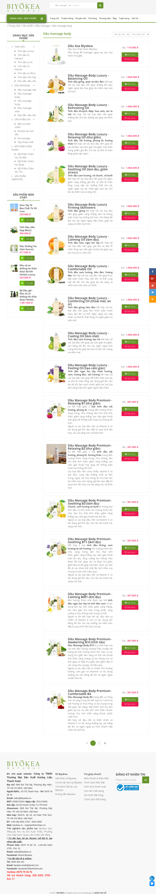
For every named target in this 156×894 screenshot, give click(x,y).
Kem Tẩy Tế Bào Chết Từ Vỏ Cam (28, 208)
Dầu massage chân (23, 109)
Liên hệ (135, 18)
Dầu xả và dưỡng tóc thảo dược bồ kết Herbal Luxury (28, 270)
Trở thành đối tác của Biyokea (66, 788)
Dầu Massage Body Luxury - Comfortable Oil (88, 267)
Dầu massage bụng (23, 102)
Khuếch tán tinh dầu (24, 133)
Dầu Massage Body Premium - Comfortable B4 (90, 692)
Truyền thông (67, 18)
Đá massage (22, 138)
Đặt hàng (130, 54)
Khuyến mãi (80, 18)
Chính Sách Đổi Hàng (95, 799)
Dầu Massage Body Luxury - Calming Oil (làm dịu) (88, 238)
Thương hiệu (105, 18)
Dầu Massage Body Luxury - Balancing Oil (88, 77)
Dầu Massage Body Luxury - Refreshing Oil (88, 106)
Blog (115, 18)
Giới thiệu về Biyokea (65, 778)
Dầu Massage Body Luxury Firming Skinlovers (87, 206)
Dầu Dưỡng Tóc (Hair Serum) (28, 248)
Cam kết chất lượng (94, 790)
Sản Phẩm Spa (21, 119)
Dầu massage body (23, 95)
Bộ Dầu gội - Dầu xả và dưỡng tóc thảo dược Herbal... (28, 295)
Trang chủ (54, 18)
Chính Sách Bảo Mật (94, 782)
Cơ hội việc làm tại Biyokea (68, 782)
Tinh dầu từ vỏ (23, 62)
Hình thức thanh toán (95, 786)
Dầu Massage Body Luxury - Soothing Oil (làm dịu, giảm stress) (88, 169)
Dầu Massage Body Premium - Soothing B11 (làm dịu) (90, 540)
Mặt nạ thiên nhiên (23, 125)
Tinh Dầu (18, 46)
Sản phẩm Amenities (19, 178)
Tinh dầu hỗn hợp (25, 77)
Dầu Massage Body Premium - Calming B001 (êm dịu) (90, 595)
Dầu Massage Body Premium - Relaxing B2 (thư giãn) (90, 447)
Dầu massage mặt (25, 89)
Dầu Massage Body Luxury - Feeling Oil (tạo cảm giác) (88, 366)
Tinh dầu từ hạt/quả (22, 56)
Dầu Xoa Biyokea (80, 46)
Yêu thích (130, 59)
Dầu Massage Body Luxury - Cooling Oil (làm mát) (88, 334)
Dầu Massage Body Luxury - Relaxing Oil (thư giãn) (88, 135)
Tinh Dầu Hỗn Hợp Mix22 (27, 229)
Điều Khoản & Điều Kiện (96, 778)
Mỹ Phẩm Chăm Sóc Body (24, 163)
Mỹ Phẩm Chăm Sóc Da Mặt (24, 155)
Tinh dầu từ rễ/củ (25, 73)
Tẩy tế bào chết (24, 142)
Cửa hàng (92, 18)
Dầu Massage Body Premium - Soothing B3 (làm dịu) (90, 501)
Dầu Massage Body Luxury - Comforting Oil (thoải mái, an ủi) (89, 301)
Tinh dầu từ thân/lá (22, 68)
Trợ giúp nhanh (92, 774)
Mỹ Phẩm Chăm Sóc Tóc (24, 170)
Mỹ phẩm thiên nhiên (22, 148)
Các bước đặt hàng (93, 794)
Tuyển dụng (124, 18)
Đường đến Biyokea (65, 794)
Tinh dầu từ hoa (24, 51)
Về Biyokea (61, 774)
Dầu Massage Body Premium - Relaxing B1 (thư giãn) (90, 401)
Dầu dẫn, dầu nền (25, 81)
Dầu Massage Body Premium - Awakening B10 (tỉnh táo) (90, 640)
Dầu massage (21, 85)
